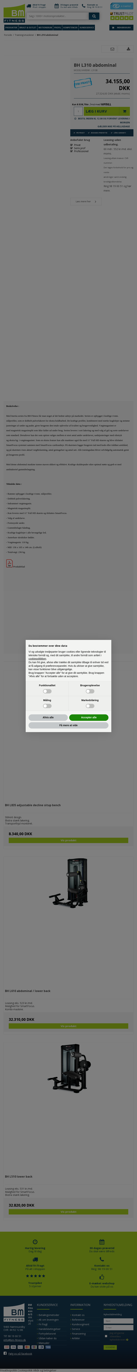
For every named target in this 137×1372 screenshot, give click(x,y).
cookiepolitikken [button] (37, 658)
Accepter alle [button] (89, 717)
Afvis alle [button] (48, 717)
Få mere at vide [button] (68, 725)
